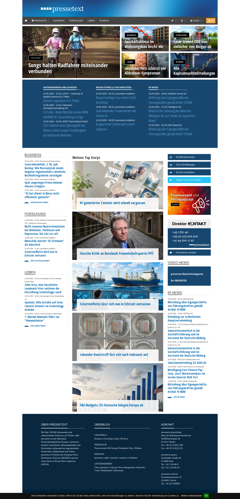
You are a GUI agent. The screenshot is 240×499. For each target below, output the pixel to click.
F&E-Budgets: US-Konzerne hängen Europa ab (111, 405)
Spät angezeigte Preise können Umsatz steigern (43, 184)
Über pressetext (101, 467)
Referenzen (118, 470)
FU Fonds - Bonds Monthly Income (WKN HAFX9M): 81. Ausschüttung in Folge (65, 114)
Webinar (138, 448)
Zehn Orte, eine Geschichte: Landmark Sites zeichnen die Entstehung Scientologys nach (43, 288)
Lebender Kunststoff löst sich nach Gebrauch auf (114, 354)
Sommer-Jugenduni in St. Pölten (61, 100)
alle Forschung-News (40, 260)
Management (129, 467)
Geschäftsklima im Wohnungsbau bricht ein (144, 44)
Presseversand (100, 448)
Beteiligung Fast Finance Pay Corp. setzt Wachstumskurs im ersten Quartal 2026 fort (186, 373)
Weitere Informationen (191, 495)
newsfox (114, 458)
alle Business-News (39, 202)
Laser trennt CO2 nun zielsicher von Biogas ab (192, 44)
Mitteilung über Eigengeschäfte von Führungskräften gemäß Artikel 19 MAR (170, 100)
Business (59, 20)
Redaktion (123, 448)
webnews (123, 458)
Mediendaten (106, 470)
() (210, 20)
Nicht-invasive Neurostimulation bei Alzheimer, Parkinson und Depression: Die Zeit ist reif (45, 230)
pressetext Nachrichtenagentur (187, 274)
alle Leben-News (37, 325)
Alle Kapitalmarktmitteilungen (194, 71)
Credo (97, 470)
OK (206, 495)
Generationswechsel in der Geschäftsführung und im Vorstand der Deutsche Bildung (186, 334)
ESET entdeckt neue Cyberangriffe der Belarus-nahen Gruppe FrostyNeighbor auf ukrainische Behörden (64, 130)
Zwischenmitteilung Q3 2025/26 (187, 363)
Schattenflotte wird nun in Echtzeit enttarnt (41, 253)
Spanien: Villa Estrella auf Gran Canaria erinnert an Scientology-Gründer (45, 306)
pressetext (98, 458)
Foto (131, 448)
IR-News (104, 20)
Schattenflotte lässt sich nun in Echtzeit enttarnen (115, 303)
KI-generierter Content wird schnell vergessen (112, 202)
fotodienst (133, 458)
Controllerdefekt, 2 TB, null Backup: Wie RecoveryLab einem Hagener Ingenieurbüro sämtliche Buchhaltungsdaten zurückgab (45, 169)
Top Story (36, 58)
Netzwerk (140, 467)
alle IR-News (179, 396)
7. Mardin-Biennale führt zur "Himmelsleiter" (42, 319)
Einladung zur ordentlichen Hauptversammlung (184, 318)
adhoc (107, 458)
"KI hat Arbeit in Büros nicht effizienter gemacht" (42, 195)
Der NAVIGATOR (178, 280)
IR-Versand (113, 448)
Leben (91, 20)
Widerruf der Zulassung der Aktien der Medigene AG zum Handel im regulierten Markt (172, 115)
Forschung (76, 20)
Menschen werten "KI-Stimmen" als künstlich (44, 243)
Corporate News (116, 467)
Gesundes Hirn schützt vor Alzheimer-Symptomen (145, 71)
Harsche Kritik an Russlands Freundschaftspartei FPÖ (116, 253)
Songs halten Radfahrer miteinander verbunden (68, 68)
